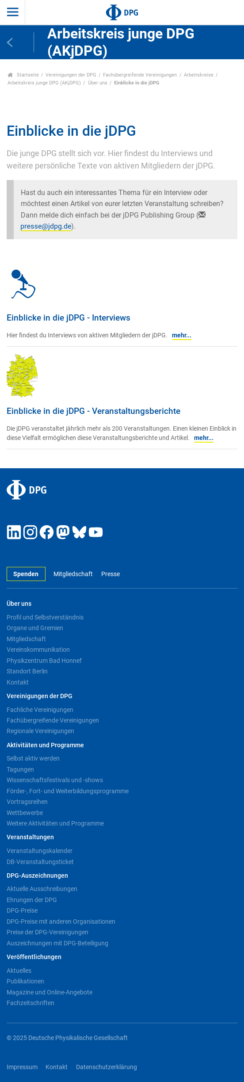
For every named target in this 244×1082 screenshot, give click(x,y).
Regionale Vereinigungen (40, 730)
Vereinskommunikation (38, 649)
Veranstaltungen (30, 837)
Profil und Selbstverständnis (45, 617)
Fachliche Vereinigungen (40, 709)
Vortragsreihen (27, 801)
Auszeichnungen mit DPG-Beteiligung (57, 943)
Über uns (97, 83)
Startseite (23, 75)
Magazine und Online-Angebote (49, 992)
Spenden (25, 574)
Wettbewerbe (25, 812)
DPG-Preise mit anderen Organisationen (61, 921)
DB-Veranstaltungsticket (40, 861)
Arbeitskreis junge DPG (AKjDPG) (44, 83)
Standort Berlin (27, 671)
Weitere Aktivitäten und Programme (55, 823)
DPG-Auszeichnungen (37, 875)
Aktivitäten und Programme (45, 745)
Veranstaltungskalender (39, 850)
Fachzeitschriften (30, 1002)
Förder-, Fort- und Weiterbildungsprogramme (68, 791)
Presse (110, 574)
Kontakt (18, 682)
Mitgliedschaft (73, 574)
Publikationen (25, 981)
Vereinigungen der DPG (71, 75)
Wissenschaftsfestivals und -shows (55, 780)
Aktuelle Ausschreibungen (42, 888)
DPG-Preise (22, 910)
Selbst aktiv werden (33, 758)
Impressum (22, 1067)
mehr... (181, 335)
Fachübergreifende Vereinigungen (140, 75)
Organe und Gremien (35, 627)
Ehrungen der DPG (32, 899)
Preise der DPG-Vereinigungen (47, 932)
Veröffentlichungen (34, 957)
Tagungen (20, 769)
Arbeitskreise (199, 75)
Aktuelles (19, 970)
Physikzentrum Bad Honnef (44, 660)
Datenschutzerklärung (106, 1067)
